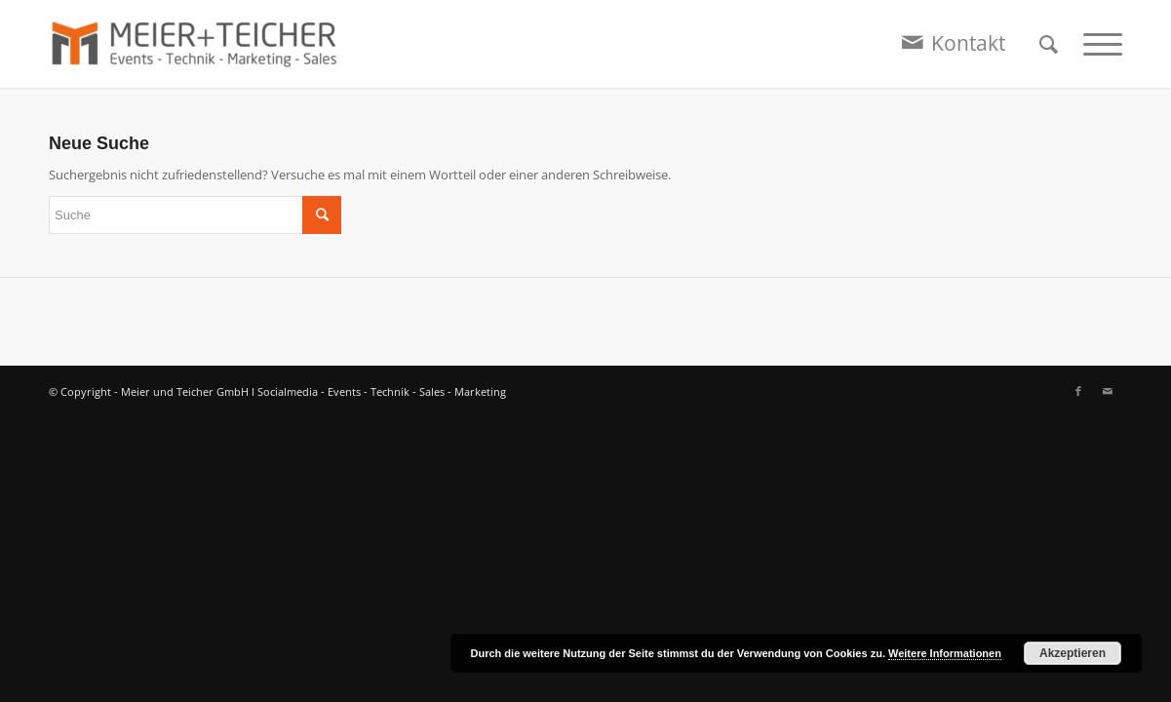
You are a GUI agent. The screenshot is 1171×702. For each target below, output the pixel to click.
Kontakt (968, 43)
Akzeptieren (1072, 653)
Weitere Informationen (944, 653)
